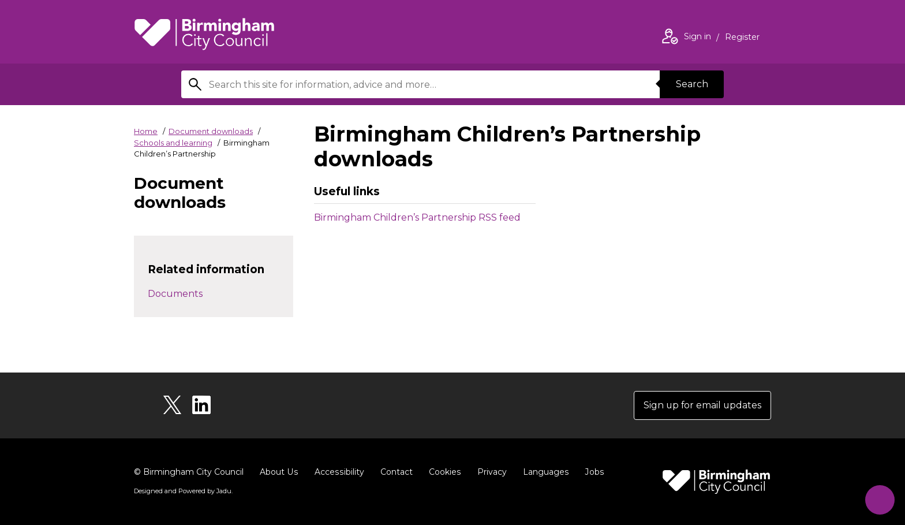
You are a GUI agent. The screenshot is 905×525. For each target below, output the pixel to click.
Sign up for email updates (701, 405)
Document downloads (211, 131)
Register (742, 38)
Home (146, 131)
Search (691, 84)
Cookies (442, 472)
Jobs (591, 472)
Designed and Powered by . (183, 491)
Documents (175, 293)
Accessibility (337, 472)
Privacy (489, 472)
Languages (543, 472)
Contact (394, 472)
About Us (278, 472)
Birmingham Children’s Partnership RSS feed (417, 217)
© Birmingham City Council (189, 472)
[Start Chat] (879, 499)
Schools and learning (173, 142)
